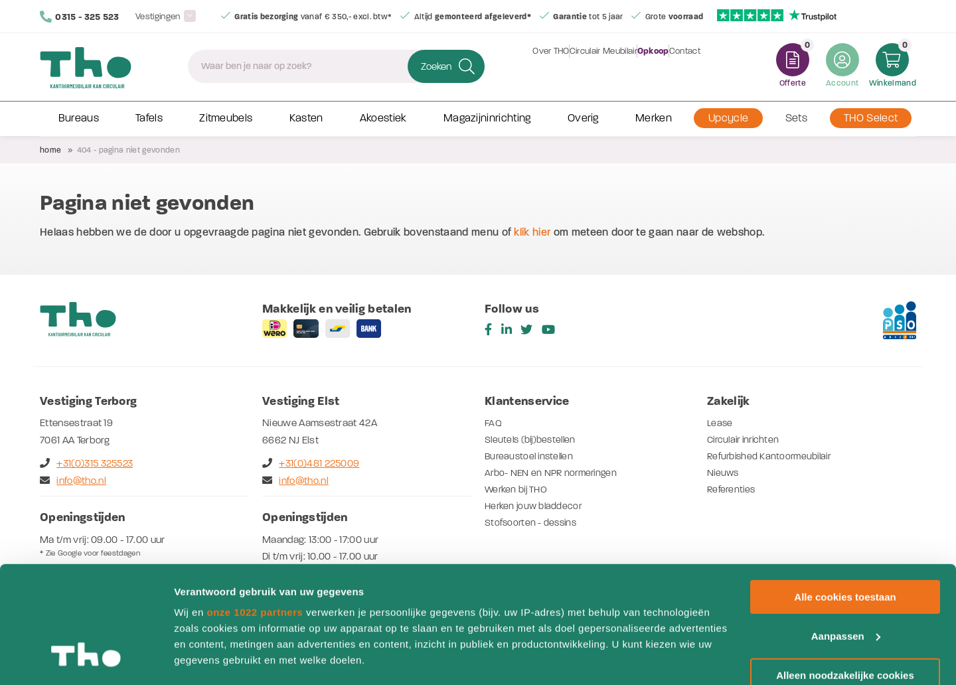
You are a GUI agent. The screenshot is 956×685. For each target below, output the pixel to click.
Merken (653, 118)
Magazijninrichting (487, 118)
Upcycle (728, 118)
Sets (796, 118)
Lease (720, 423)
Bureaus (78, 118)
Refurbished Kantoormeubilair (773, 456)
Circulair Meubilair (598, 66)
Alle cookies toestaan (845, 496)
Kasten (306, 118)
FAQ (494, 423)
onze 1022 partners (254, 512)
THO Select (871, 118)
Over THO (535, 66)
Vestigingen (158, 16)
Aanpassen (845, 536)
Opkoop (659, 66)
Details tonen (205, 658)
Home (50, 150)
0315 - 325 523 (80, 17)
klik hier (532, 232)
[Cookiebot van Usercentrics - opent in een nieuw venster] (86, 659)
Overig (583, 118)
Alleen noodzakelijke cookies (845, 575)
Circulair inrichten (746, 439)
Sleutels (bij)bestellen (533, 439)
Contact (700, 66)
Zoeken (436, 66)
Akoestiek (383, 118)
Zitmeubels (225, 118)
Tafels (149, 118)
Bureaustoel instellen (532, 456)
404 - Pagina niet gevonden (128, 150)
